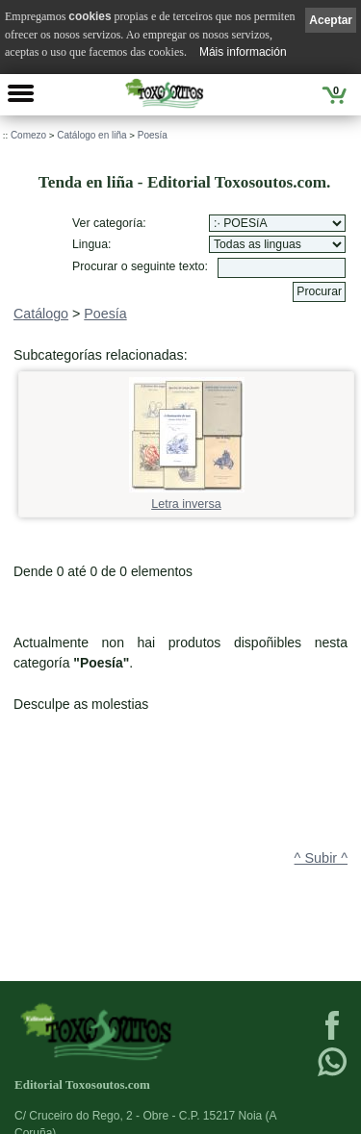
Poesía (153, 135)
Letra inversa (187, 498)
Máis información (243, 52)
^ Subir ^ (321, 858)
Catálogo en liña (91, 135)
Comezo (28, 135)
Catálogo (40, 313)
